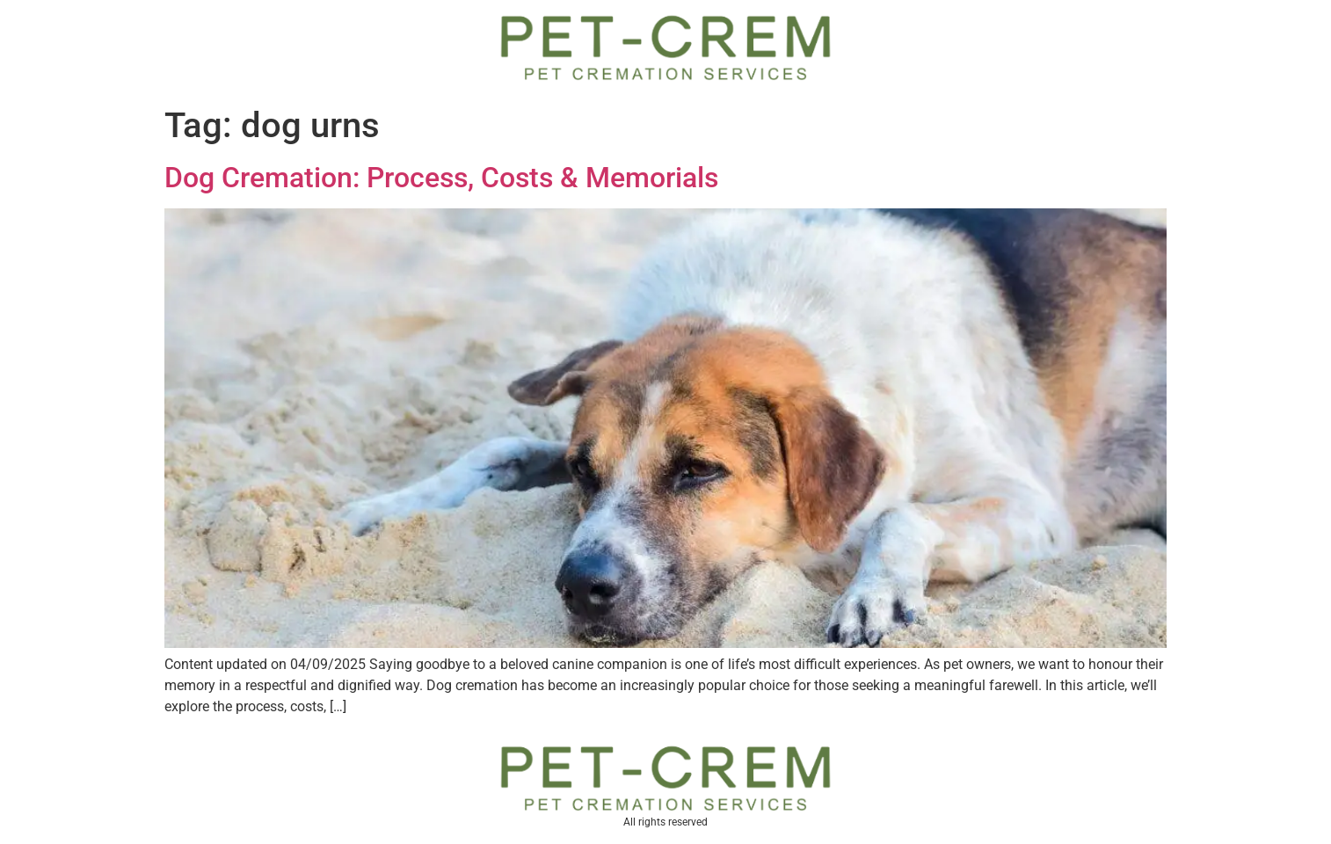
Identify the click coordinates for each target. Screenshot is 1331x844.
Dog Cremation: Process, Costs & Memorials (441, 177)
